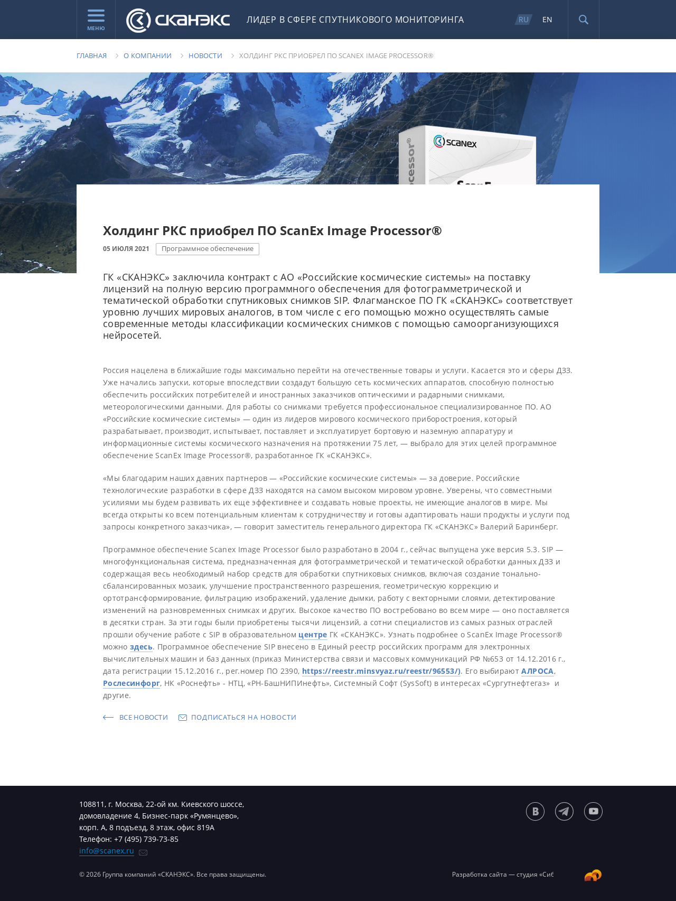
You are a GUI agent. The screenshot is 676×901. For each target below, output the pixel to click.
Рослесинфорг (131, 683)
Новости (205, 55)
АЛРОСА (537, 671)
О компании (148, 55)
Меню (96, 21)
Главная (92, 55)
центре (312, 634)
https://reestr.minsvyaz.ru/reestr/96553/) (381, 671)
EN (547, 19)
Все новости (143, 717)
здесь (141, 647)
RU (524, 19)
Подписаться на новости (244, 717)
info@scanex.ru (106, 851)
